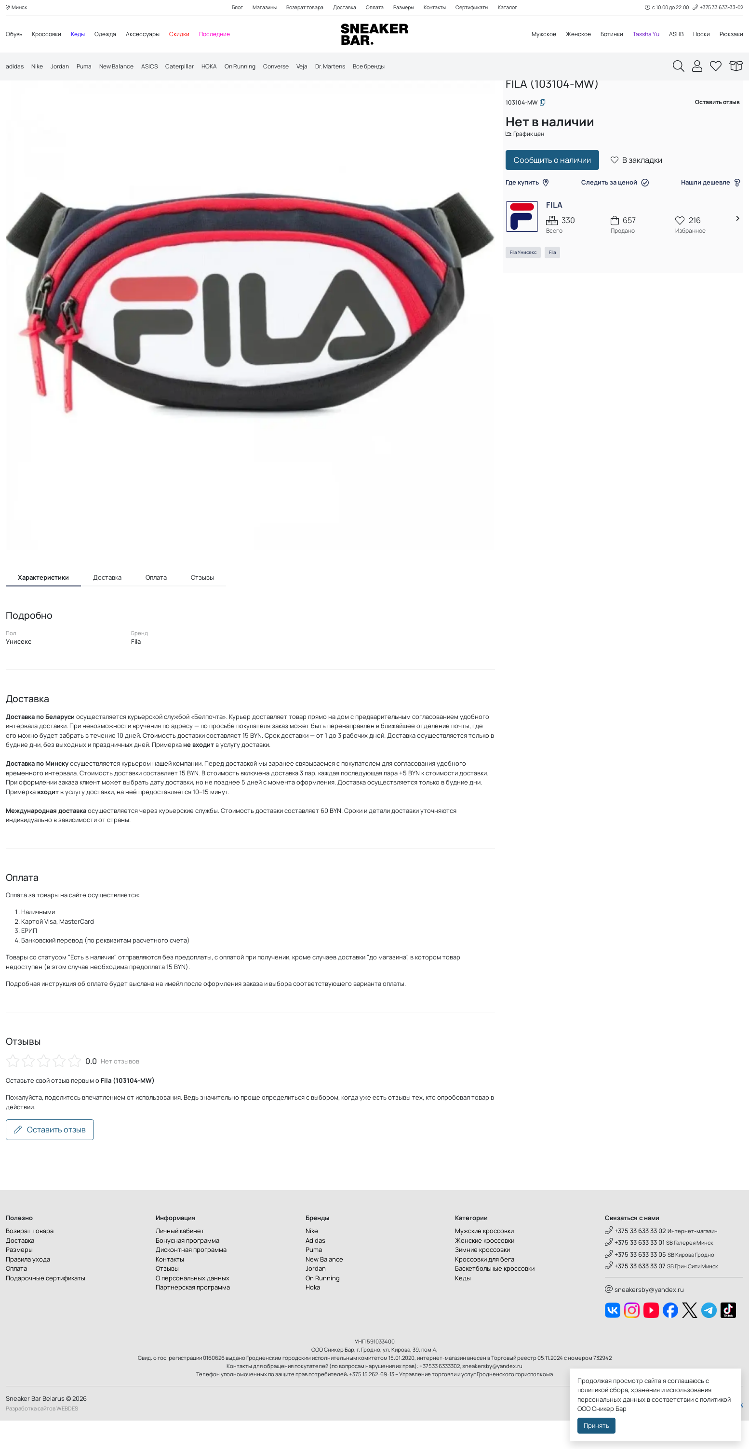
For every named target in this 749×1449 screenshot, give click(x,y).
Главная (522, 100)
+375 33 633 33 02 (635, 1259)
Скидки (189, 34)
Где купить (531, 216)
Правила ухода (28, 1287)
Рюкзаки (731, 34)
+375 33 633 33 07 (635, 1294)
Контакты (439, 8)
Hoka (313, 1316)
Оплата (373, 8)
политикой (715, 1399)
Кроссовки (50, 34)
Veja (322, 67)
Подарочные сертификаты (45, 1306)
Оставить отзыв (50, 1158)
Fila (557, 287)
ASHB (674, 34)
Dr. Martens (353, 67)
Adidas (315, 1268)
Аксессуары (152, 34)
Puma (89, 67)
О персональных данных (192, 1306)
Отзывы (167, 1297)
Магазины (257, 8)
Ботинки (605, 34)
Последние (226, 34)
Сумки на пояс (642, 100)
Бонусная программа (187, 1268)
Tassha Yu (641, 34)
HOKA (222, 67)
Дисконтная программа (191, 1278)
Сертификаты (479, 8)
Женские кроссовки (484, 1268)
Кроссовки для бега (484, 1287)
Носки (700, 34)
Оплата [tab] (156, 605)
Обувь (15, 34)
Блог (228, 8)
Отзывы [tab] (202, 605)
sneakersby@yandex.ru (644, 1318)
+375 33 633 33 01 (635, 1271)
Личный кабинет (180, 1259)
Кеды (83, 34)
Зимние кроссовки (482, 1278)
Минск (17, 8)
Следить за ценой (615, 216)
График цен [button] (531, 167)
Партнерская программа (193, 1316)
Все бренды (395, 67)
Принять (596, 1425)
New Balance (124, 67)
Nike (39, 67)
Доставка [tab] (107, 605)
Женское (569, 34)
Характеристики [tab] (43, 605)
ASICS (159, 67)
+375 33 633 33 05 (635, 1282)
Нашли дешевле (706, 216)
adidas (15, 67)
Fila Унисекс (528, 287)
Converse (294, 67)
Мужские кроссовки (484, 1259)
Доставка (342, 8)
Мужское (532, 34)
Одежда (112, 34)
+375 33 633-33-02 (716, 8)
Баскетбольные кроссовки (495, 1297)
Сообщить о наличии (557, 194)
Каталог (517, 8)
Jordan (63, 67)
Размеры (404, 8)
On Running (255, 67)
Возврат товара (300, 8)
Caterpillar (190, 67)
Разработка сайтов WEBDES (42, 1436)
